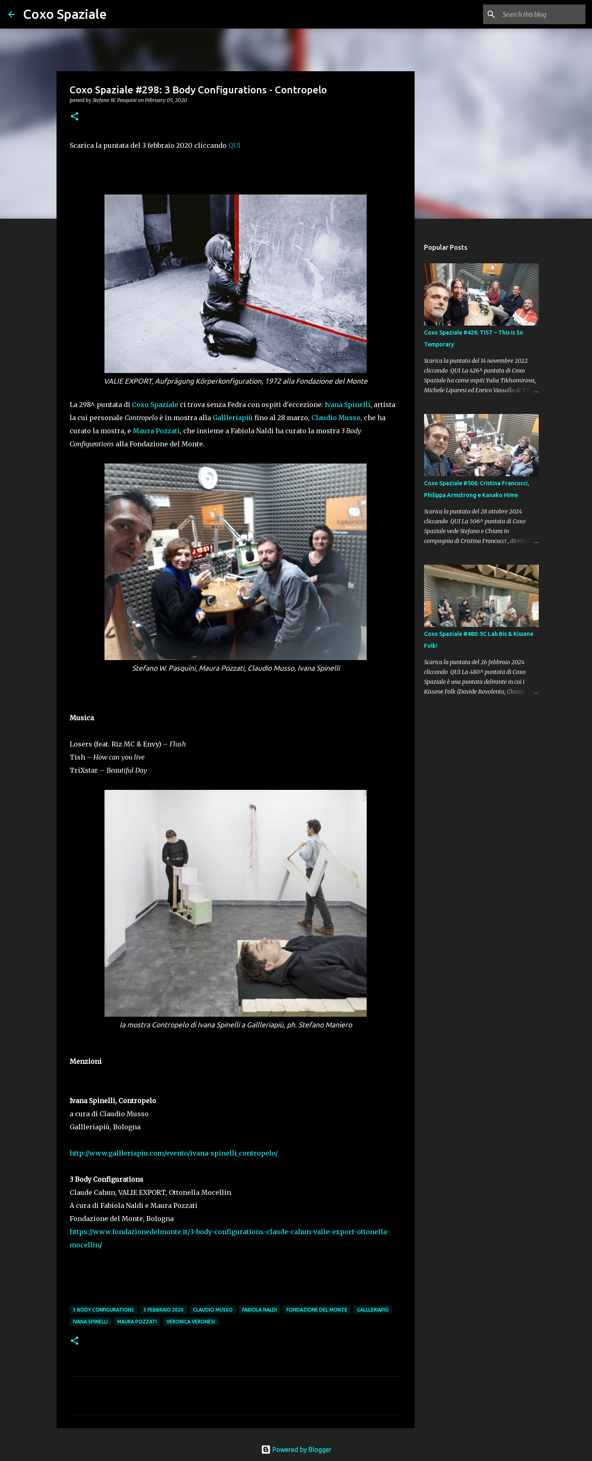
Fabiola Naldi (259, 1309)
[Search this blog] (542, 14)
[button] (74, 116)
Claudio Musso (336, 418)
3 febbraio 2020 (163, 1309)
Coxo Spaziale (65, 14)
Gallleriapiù (233, 418)
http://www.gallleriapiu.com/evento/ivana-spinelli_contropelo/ (174, 1153)
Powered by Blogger (296, 1449)
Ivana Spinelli (347, 404)
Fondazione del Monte (316, 1309)
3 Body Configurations (103, 1309)
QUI (234, 145)
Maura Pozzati (156, 431)
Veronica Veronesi (190, 1321)
